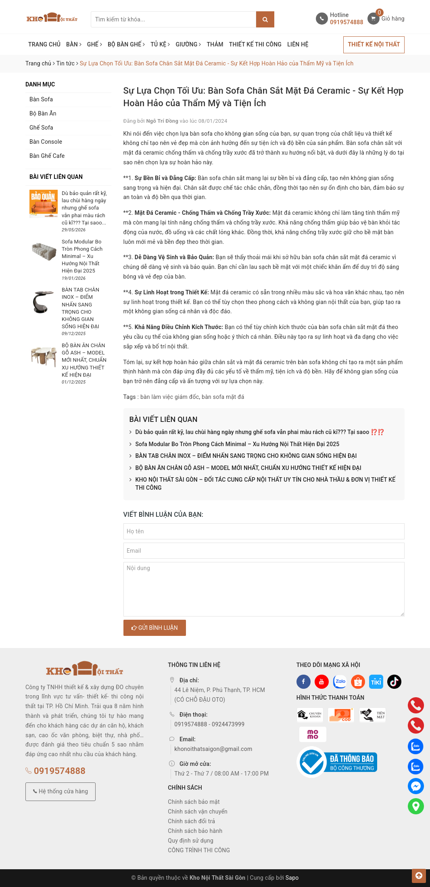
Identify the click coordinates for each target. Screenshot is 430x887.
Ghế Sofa (41, 127)
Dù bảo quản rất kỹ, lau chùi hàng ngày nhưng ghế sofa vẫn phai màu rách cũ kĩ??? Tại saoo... (84, 208)
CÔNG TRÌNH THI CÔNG (199, 850)
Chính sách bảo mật (193, 802)
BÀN (73, 44)
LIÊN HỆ (297, 44)
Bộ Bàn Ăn (42, 113)
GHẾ (94, 44)
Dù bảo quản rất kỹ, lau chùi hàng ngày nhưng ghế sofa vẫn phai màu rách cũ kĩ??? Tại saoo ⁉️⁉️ (257, 432)
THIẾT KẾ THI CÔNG (255, 44)
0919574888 (346, 22)
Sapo (292, 877)
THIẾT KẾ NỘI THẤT (374, 44)
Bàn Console (45, 141)
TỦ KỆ (160, 44)
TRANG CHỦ (44, 44)
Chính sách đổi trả (191, 821)
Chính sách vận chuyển (198, 811)
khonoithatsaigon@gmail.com (213, 749)
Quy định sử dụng (190, 840)
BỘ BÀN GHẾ (126, 44)
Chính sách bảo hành (195, 831)
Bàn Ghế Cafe (47, 156)
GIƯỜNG (188, 44)
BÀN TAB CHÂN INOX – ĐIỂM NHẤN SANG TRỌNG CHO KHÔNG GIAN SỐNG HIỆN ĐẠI (243, 456)
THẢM (215, 44)
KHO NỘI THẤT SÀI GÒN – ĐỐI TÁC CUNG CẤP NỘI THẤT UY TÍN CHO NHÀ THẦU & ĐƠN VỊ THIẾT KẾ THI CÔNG (262, 484)
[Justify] (265, 19)
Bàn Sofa (41, 99)
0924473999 (228, 724)
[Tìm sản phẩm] (173, 19)
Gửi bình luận (155, 628)
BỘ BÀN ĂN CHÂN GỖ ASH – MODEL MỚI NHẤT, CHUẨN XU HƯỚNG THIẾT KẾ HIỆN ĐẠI (245, 468)
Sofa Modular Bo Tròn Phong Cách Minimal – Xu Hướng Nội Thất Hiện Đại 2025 (234, 444)
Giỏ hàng (393, 18)
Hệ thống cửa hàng (60, 791)
